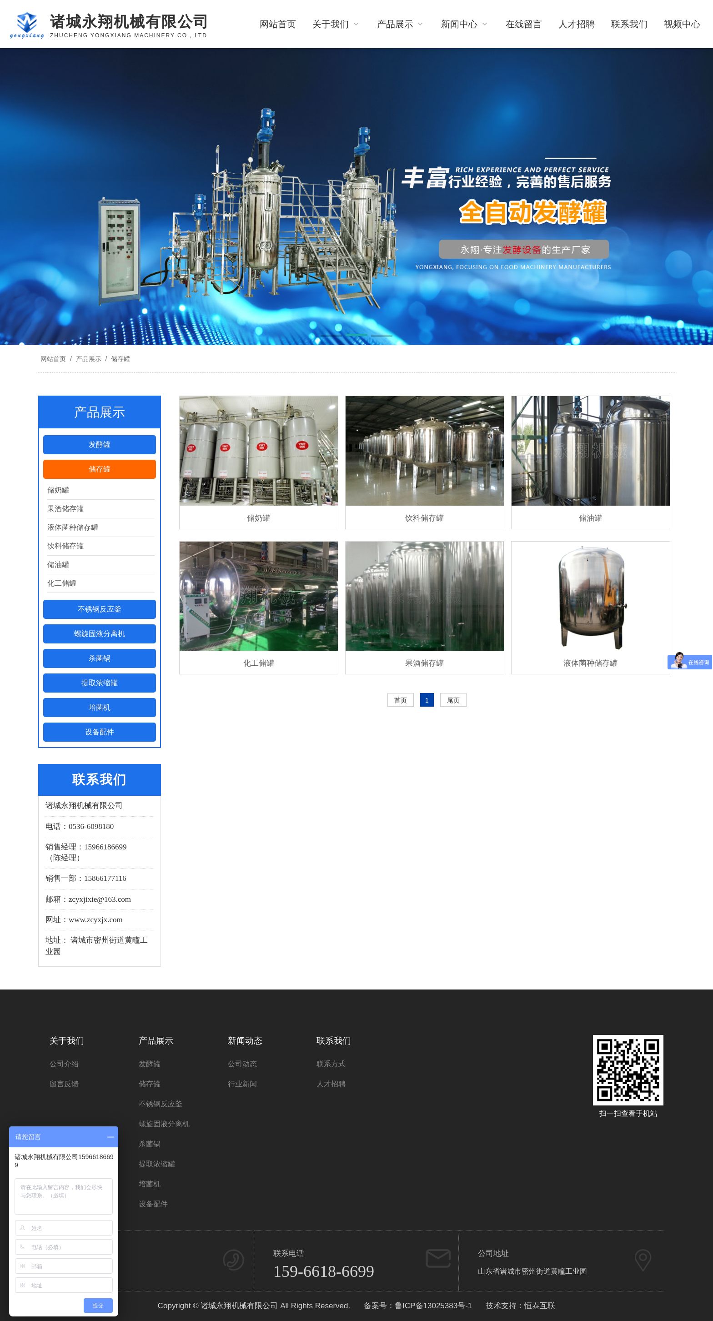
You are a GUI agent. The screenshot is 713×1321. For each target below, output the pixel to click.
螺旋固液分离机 (99, 634)
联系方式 (331, 1064)
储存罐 (119, 358)
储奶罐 (58, 490)
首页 (400, 700)
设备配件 (99, 732)
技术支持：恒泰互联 (520, 1305)
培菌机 (99, 707)
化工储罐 (61, 583)
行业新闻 (242, 1084)
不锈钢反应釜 (99, 609)
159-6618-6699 (323, 1271)
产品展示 (401, 24)
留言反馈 (64, 1084)
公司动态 (242, 1064)
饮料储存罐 (65, 546)
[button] (331, 336)
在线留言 (524, 24)
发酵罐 (99, 444)
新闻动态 (245, 1040)
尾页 (453, 700)
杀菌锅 (99, 658)
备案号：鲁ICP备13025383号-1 (418, 1305)
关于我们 (336, 24)
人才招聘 (576, 24)
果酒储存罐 (65, 508)
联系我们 (629, 24)
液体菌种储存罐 (72, 527)
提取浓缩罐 (99, 683)
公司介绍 (64, 1064)
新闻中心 (465, 24)
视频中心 (682, 24)
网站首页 (278, 24)
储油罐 (58, 564)
